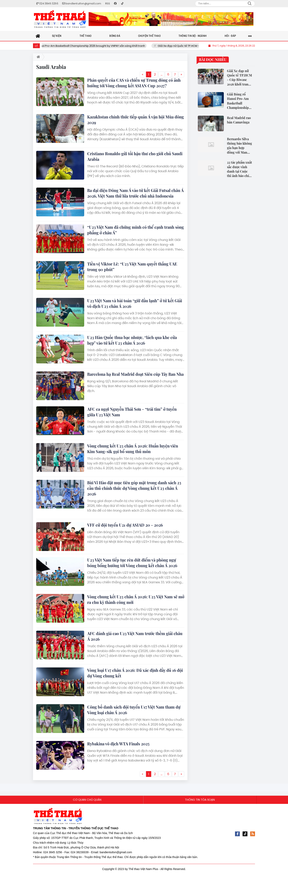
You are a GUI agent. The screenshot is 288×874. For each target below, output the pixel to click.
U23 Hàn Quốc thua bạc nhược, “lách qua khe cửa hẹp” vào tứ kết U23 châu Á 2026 (132, 340)
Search (250, 3)
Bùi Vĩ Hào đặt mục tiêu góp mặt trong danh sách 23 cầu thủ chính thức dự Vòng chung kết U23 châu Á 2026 (134, 488)
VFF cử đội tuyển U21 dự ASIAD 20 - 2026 (125, 525)
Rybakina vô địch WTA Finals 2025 (118, 743)
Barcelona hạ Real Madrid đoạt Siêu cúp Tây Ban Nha (135, 374)
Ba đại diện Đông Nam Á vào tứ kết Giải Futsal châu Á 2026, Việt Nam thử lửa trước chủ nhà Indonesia (135, 193)
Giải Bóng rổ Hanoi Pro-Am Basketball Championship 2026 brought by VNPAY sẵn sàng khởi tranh (92, 46)
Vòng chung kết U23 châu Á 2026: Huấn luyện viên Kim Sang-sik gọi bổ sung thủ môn (132, 448)
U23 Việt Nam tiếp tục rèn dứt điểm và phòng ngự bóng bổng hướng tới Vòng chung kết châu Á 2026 (132, 562)
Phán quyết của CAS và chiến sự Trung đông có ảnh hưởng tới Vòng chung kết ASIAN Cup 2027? (134, 82)
